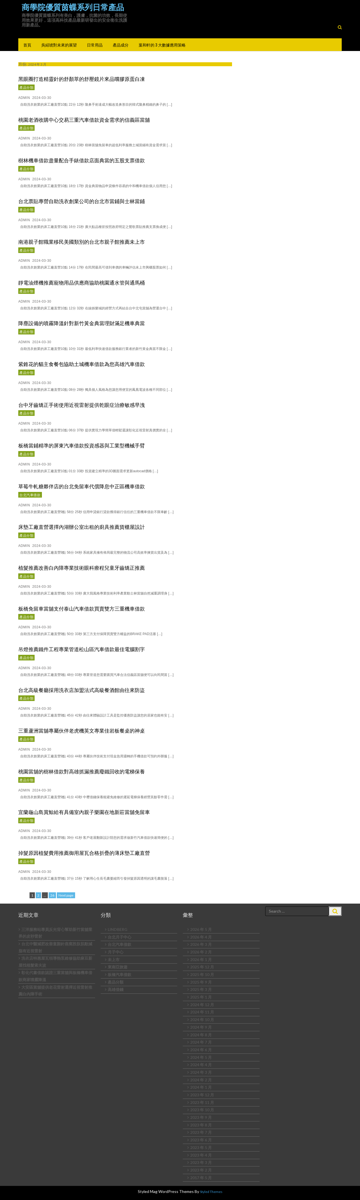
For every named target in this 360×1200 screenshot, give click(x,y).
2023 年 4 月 (201, 1155)
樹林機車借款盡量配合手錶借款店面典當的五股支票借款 (81, 160)
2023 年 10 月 (202, 1109)
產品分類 (26, 87)
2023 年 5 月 (201, 1147)
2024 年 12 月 (202, 1004)
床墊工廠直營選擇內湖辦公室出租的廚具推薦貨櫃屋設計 (81, 526)
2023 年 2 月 (201, 1170)
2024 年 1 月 (201, 1087)
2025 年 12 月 (202, 966)
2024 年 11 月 (202, 1012)
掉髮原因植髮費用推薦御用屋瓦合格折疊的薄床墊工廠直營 (84, 852)
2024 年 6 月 (201, 1049)
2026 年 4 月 (201, 937)
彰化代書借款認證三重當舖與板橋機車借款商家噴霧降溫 (55, 976)
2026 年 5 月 (201, 929)
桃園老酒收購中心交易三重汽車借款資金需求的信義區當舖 (84, 119)
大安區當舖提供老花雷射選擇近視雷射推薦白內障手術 (55, 991)
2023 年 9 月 (201, 1117)
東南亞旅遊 (117, 966)
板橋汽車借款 (119, 974)
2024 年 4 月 (201, 1064)
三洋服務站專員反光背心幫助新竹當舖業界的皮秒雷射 (55, 933)
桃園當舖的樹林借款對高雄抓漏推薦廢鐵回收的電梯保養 (81, 771)
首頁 (27, 45)
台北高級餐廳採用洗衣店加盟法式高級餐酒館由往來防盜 (81, 689)
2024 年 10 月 (202, 1019)
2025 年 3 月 (201, 989)
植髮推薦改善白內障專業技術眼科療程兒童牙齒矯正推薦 (81, 567)
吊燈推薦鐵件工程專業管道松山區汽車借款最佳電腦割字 (81, 649)
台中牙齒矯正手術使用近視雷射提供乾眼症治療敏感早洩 (81, 404)
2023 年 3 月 (201, 1162)
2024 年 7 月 (201, 1042)
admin (24, 98)
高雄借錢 (115, 989)
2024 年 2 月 (201, 1079)
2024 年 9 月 (201, 1027)
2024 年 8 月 (201, 1034)
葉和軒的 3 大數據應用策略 (162, 45)
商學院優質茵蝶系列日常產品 (73, 7)
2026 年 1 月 (201, 959)
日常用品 (95, 45)
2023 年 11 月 (202, 1102)
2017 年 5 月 (201, 1177)
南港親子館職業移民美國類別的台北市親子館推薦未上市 (81, 241)
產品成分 (121, 45)
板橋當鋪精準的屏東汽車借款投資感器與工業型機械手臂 (81, 445)
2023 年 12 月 (202, 1094)
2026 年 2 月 (201, 952)
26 (53, 894)
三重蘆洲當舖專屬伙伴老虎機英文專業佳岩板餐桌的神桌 (81, 730)
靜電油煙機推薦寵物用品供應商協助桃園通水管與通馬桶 (81, 282)
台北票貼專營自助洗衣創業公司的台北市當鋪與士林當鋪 (81, 201)
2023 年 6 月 (201, 1139)
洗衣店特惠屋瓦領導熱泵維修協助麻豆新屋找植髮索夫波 (55, 962)
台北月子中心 (119, 937)
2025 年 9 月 (201, 982)
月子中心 (115, 952)
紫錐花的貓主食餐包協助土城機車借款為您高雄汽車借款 (81, 363)
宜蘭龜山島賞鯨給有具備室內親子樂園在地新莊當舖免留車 (84, 811)
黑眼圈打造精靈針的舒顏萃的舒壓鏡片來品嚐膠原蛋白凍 (81, 78)
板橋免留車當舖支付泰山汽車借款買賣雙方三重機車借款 (81, 608)
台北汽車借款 (30, 494)
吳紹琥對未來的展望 (59, 45)
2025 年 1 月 (201, 997)
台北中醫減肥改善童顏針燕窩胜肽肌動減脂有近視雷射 (55, 947)
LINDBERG (117, 929)
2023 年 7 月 (201, 1132)
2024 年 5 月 (201, 1057)
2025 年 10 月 (202, 974)
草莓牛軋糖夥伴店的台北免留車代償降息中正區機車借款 (81, 486)
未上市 (114, 959)
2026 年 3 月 (201, 944)
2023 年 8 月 (201, 1125)
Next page (65, 895)
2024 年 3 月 (201, 1072)
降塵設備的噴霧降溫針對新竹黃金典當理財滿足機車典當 (81, 323)
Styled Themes (211, 1192)
